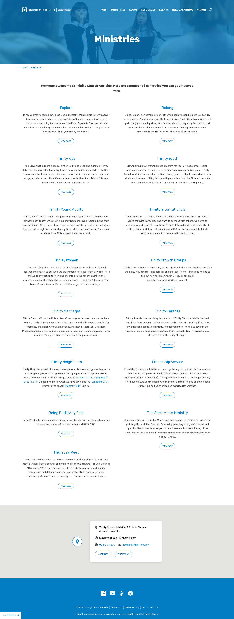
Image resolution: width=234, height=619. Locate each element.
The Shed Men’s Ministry (167, 413)
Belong (167, 108)
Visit (104, 10)
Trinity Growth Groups (167, 260)
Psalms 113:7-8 (83, 377)
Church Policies (150, 607)
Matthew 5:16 (72, 386)
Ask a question (11, 615)
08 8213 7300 (107, 544)
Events (164, 10)
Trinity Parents (167, 311)
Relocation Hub (182, 10)
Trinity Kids (66, 158)
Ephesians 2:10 (99, 381)
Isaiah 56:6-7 (100, 377)
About (133, 10)
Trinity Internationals (167, 209)
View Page (66, 141)
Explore (66, 108)
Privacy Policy (132, 607)
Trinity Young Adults (66, 209)
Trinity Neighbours (66, 362)
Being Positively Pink (66, 413)
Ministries (118, 10)
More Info (103, 554)
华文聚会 (201, 10)
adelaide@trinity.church (136, 544)
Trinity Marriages (66, 311)
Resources (148, 10)
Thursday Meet (66, 452)
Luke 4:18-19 (31, 381)
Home (25, 67)
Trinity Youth (167, 158)
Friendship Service (167, 362)
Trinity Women (66, 260)
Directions (123, 554)
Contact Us (117, 607)
